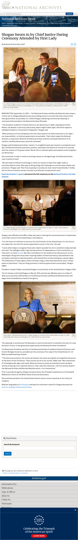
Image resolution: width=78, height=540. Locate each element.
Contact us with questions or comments (15, 473)
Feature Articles (29, 23)
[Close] (75, 510)
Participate (7, 504)
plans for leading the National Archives (17, 387)
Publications (7, 488)
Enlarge (73, 104)
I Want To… (6, 500)
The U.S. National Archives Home (31, 6)
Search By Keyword (11, 444)
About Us (6, 496)
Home (4, 23)
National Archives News (15, 23)
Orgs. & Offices (8, 492)
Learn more (39, 536)
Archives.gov (24, 384)
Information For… (10, 484)
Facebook (72, 44)
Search (69, 14)
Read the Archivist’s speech (13, 174)
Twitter (75, 44)
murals (20, 253)
